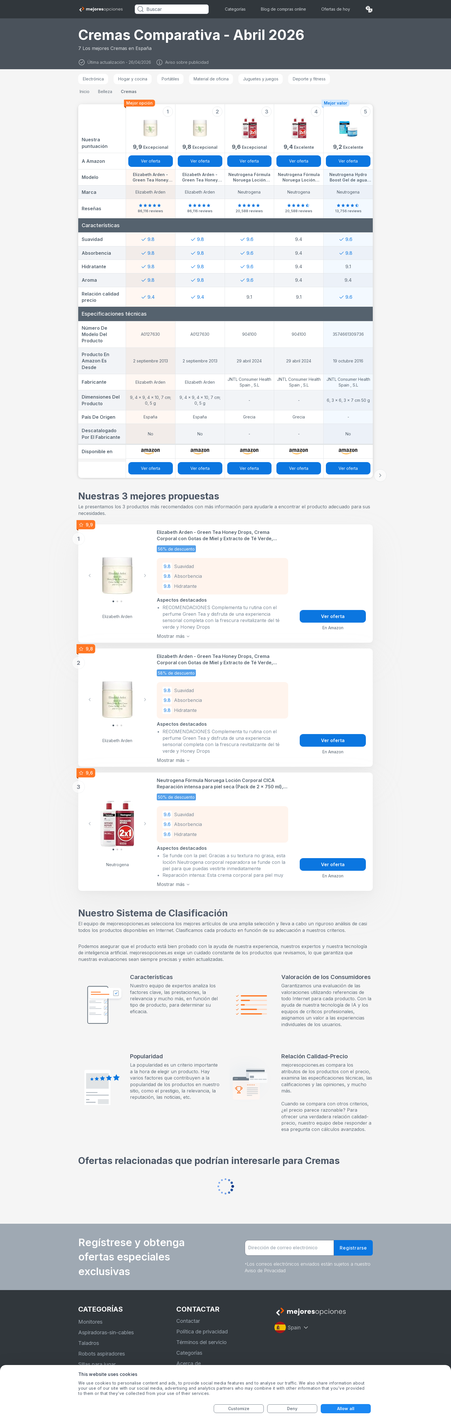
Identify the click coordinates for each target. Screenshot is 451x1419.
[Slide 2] (121, 601)
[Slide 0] (113, 601)
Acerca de (188, 1363)
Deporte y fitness (309, 78)
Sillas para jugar (97, 1364)
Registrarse (353, 1248)
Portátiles (170, 78)
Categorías (235, 9)
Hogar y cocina (132, 78)
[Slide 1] (117, 601)
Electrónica (93, 78)
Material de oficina (211, 78)
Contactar (188, 1321)
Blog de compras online (283, 9)
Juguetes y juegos (260, 78)
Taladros (88, 1343)
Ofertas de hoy (335, 9)
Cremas (129, 91)
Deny (292, 1408)
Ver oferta (150, 161)
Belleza (105, 91)
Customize (239, 1408)
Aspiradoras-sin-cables (106, 1332)
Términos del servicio (201, 1342)
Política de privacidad (202, 1332)
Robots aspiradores (101, 1354)
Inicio (84, 91)
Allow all (345, 1408)
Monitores (90, 1322)
